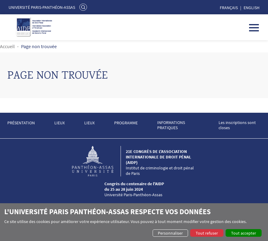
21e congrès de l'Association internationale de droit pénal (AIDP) (158, 157)
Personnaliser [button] (170, 233)
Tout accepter (243, 233)
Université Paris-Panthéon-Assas (42, 7)
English (251, 7)
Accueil (7, 46)
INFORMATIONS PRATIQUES (171, 125)
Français (229, 7)
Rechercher (84, 7)
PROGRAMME (126, 123)
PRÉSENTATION (21, 123)
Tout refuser (207, 233)
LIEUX (59, 123)
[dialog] (134, 222)
